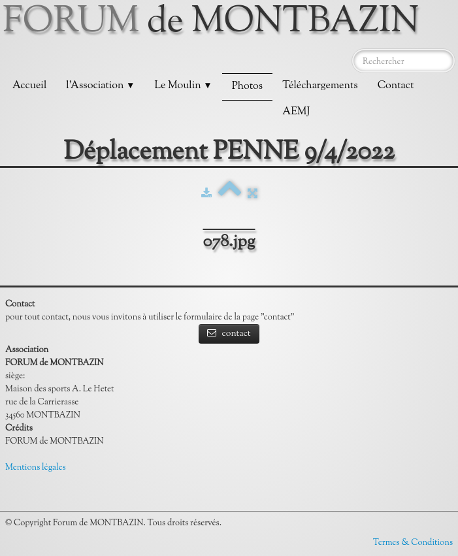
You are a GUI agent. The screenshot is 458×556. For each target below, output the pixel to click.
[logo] (216, 23)
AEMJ (296, 112)
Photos (247, 86)
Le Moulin (183, 85)
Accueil (29, 85)
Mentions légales (35, 468)
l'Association (100, 85)
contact (228, 333)
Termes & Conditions (413, 543)
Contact (396, 85)
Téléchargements (319, 85)
